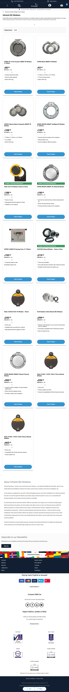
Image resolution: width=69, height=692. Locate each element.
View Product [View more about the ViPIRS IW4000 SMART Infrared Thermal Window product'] (18, 404)
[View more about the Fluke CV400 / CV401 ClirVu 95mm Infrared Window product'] (18, 423)
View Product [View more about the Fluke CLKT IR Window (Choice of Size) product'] (18, 217)
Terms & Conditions (30, 678)
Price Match (37, 562)
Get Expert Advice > (34, 624)
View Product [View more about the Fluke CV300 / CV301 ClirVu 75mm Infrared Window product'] (51, 404)
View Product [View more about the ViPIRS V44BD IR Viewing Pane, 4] (18, 279)
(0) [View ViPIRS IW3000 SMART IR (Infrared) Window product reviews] (45, 197)
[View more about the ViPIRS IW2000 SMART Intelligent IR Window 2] (51, 110)
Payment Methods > (34, 586)
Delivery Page (40, 673)
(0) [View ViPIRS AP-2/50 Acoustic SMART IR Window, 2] (12, 72)
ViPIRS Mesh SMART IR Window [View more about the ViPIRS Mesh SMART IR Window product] (47, 62)
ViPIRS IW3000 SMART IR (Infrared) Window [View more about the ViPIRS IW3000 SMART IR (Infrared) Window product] (50, 187)
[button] (51, 1)
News (3, 570)
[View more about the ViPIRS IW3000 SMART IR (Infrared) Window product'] (51, 173)
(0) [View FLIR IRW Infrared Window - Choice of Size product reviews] (45, 259)
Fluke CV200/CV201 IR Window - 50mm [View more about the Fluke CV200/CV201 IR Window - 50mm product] (16, 312)
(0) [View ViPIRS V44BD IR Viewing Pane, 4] (12, 259)
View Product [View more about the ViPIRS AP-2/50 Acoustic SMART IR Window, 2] (18, 92)
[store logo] (34, 5)
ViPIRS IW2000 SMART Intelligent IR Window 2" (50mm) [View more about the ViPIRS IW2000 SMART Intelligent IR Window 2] (51, 125)
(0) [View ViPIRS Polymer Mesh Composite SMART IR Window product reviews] (12, 134)
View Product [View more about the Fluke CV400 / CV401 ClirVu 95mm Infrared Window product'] (18, 467)
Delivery (3, 562)
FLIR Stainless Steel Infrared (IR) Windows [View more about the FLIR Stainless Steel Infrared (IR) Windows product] (50, 312)
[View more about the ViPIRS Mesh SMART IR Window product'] (51, 48)
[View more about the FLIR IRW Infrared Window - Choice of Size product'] (51, 235)
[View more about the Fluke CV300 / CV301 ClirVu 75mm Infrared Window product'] (51, 360)
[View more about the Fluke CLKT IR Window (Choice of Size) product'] (18, 173)
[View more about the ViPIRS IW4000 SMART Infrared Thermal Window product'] (18, 360)
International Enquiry (33, 554)
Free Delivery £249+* (34, 9)
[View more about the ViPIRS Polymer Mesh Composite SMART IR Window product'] (18, 110)
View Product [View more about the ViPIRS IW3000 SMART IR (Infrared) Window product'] (51, 217)
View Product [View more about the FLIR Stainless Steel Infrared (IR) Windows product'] (51, 342)
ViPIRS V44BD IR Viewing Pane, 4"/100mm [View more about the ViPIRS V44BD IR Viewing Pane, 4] (17, 249)
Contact (3, 560)
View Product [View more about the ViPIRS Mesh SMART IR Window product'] (51, 92)
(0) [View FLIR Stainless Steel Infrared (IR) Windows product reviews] (45, 322)
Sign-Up (6, 546)
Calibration (4, 568)
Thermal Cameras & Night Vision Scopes (15, 12)
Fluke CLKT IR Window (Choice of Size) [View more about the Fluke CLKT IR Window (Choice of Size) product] (16, 187)
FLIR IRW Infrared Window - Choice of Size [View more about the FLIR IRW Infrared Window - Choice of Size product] (50, 249)
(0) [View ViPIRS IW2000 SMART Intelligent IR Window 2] (45, 134)
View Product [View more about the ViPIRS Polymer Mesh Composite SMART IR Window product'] (18, 154)
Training (36, 565)
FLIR (15, 30)
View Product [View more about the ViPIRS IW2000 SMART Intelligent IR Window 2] (51, 154)
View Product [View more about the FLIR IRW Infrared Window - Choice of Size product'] (51, 279)
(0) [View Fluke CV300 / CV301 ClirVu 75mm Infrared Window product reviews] (45, 385)
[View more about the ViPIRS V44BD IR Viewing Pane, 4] (18, 235)
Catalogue (37, 570)
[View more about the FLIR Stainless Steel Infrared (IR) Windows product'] (51, 298)
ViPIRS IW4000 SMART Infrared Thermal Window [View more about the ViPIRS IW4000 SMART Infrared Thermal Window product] (16, 375)
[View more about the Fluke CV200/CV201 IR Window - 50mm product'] (18, 298)
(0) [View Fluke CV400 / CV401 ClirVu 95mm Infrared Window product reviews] (12, 447)
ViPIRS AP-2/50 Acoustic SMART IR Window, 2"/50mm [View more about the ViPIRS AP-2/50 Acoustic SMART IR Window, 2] (18, 62)
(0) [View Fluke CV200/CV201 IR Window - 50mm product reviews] (12, 322)
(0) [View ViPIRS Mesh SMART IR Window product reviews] (45, 72)
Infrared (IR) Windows (18, 23)
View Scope (51, 642)
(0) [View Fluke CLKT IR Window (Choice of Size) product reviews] (12, 197)
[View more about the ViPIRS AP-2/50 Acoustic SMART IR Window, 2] (18, 48)
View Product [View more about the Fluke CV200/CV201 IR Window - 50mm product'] (18, 342)
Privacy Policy (39, 678)
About (36, 568)
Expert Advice (38, 560)
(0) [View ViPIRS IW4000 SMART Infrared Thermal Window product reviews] (12, 385)
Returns (3, 565)
